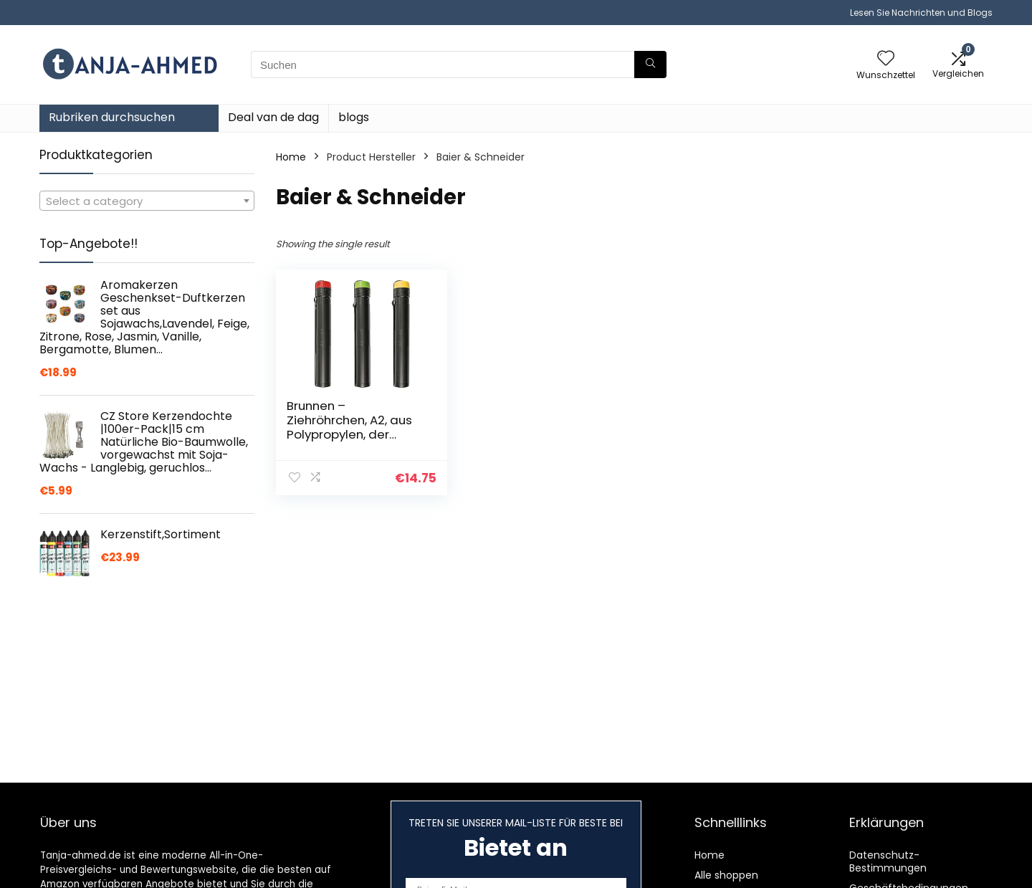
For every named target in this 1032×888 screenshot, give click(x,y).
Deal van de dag (273, 117)
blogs (353, 117)
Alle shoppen (726, 875)
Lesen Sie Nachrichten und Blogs (921, 12)
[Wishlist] (885, 59)
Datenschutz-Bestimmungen (888, 861)
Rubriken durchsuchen (112, 117)
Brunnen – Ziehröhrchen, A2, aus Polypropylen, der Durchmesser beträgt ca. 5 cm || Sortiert (351, 434)
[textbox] (147, 201)
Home (291, 157)
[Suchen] (650, 64)
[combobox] (146, 201)
